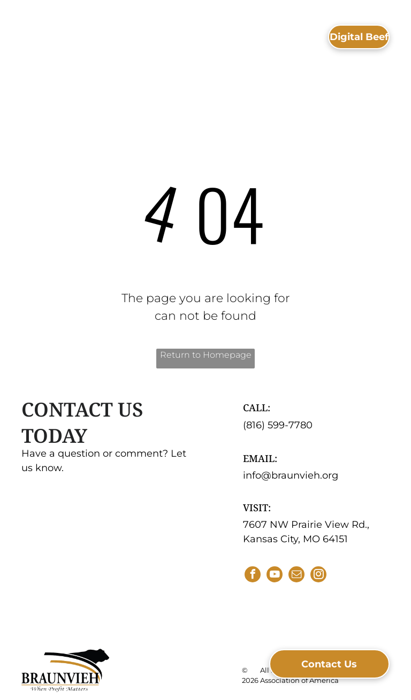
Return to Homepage (206, 355)
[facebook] (252, 576)
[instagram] (318, 576)
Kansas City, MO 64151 (295, 539)
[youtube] (274, 576)
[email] (296, 576)
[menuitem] (181, 33)
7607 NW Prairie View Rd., (306, 524)
